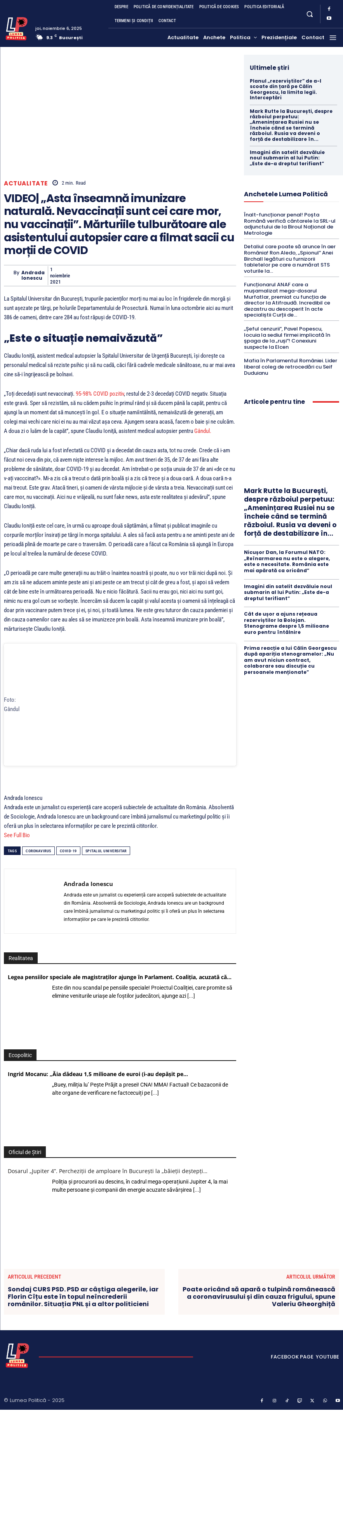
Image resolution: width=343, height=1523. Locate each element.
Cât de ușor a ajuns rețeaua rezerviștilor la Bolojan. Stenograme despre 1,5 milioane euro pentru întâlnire (286, 623)
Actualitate (26, 183)
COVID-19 (68, 863)
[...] (191, 1008)
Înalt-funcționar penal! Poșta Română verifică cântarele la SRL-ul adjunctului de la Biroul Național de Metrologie (290, 224)
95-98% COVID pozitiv (100, 393)
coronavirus (38, 863)
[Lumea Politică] (17, 28)
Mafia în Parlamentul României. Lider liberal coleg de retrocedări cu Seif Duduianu (290, 366)
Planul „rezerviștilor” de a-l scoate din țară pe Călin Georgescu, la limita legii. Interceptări (285, 89)
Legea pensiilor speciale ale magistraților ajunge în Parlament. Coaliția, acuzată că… (120, 989)
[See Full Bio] (34, 847)
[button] (309, 13)
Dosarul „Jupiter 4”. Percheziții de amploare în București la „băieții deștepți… (107, 1183)
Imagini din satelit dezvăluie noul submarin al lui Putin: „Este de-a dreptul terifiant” (287, 158)
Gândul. (202, 430)
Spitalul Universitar (106, 863)
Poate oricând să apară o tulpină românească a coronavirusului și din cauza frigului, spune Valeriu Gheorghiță (259, 1309)
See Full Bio (17, 847)
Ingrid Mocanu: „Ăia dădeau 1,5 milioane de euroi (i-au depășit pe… (98, 1086)
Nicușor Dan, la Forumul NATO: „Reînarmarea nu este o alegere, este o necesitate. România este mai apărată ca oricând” (287, 561)
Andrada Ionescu (33, 275)
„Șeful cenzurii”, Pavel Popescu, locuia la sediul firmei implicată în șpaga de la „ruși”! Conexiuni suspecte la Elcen (287, 338)
